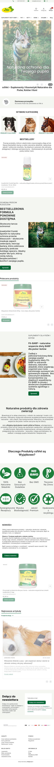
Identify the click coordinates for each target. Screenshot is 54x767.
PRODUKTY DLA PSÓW (8, 133)
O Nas (30, 751)
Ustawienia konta (6, 756)
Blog (29, 753)
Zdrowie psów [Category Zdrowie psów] (9, 657)
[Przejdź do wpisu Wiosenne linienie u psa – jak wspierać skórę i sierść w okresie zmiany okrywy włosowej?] (27, 638)
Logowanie (4, 751)
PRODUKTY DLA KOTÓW (27, 133)
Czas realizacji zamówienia (8, 739)
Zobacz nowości (10, 555)
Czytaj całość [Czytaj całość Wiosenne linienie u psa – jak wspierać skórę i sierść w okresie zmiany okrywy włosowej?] (8, 674)
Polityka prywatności (34, 739)
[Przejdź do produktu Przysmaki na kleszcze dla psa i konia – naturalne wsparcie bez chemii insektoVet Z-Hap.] (27, 576)
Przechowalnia (5, 754)
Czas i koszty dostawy (7, 742)
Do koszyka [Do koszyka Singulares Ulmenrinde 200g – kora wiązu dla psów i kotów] (6, 320)
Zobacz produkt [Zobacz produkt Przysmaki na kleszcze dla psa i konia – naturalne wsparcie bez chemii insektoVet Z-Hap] (9, 599)
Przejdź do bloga (7, 615)
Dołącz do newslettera (36, 702)
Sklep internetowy (25, 761)
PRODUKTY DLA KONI (46, 133)
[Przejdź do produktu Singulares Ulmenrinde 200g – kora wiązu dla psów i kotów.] (22, 296)
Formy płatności (5, 740)
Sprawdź (5, 268)
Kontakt (30, 756)
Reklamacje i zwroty (7, 744)
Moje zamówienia (6, 753)
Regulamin (45, 706)
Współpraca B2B (33, 754)
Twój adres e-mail (32, 698)
